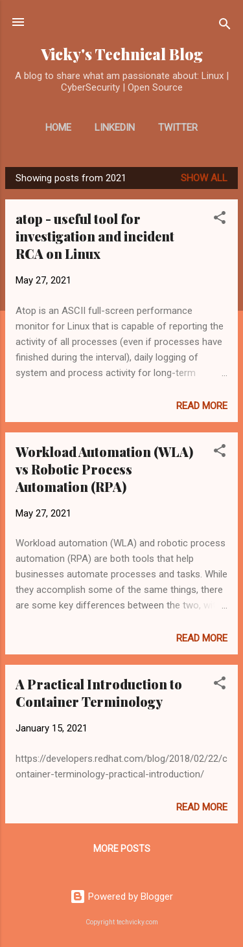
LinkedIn (115, 127)
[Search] (225, 26)
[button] (219, 220)
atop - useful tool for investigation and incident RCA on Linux (95, 236)
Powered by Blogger (121, 896)
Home (58, 127)
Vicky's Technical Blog (122, 54)
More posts (121, 848)
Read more (201, 406)
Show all (204, 178)
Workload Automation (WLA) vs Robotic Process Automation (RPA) (104, 469)
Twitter (178, 127)
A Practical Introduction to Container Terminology (99, 692)
